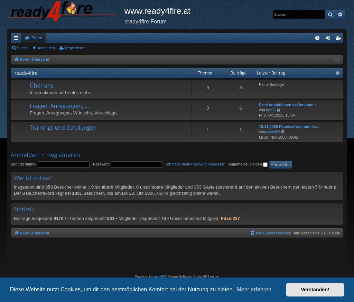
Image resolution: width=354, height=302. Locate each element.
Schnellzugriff (17, 39)
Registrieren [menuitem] (339, 39)
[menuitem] (317, 38)
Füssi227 (230, 218)
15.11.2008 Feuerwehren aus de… (289, 126)
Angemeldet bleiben (247, 164)
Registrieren (75, 48)
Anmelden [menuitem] (329, 39)
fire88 (271, 110)
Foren (36, 38)
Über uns (41, 85)
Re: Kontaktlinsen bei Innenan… (288, 105)
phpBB (159, 277)
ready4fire (26, 73)
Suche (22, 48)
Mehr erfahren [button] (253, 289)
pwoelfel (273, 132)
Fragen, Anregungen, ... (59, 106)
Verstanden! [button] (315, 289)
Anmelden (46, 48)
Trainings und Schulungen (63, 127)
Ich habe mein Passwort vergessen (195, 164)
